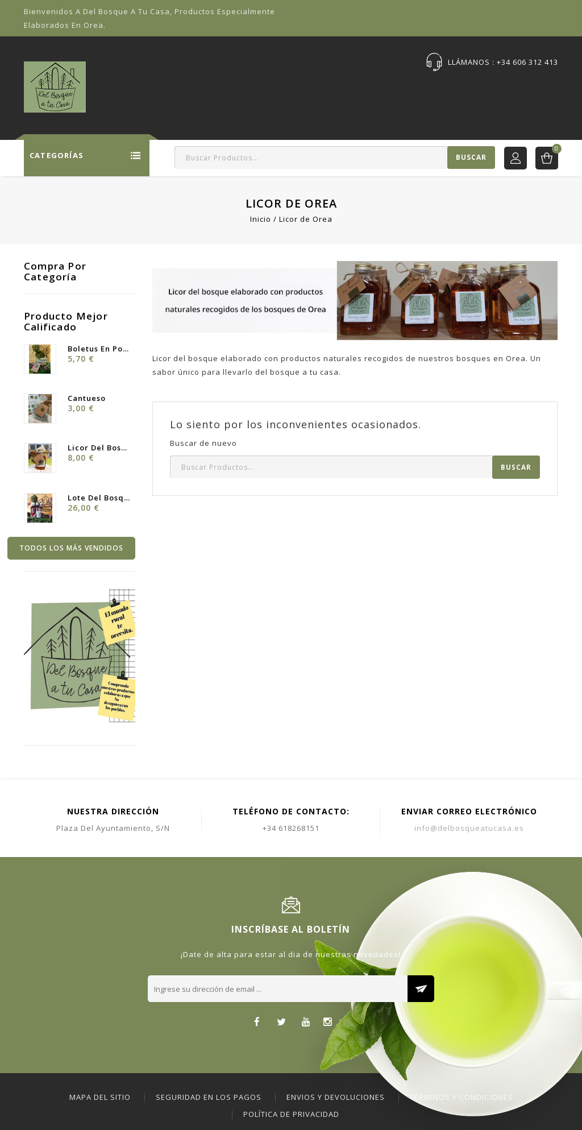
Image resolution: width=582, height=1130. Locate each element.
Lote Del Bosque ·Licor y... (99, 497)
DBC (550, 89)
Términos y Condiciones (461, 1097)
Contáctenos (499, 89)
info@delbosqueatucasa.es (469, 828)
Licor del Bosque (99, 447)
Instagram (327, 1022)
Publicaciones (425, 89)
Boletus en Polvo (99, 348)
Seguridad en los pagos (208, 1097)
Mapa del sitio (100, 1097)
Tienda (183, 89)
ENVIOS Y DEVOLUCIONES (335, 1097)
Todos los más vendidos (71, 548)
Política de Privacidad (291, 1114)
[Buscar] (334, 157)
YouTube (306, 1022)
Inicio (140, 89)
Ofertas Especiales (254, 89)
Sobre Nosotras (344, 89)
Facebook (257, 1022)
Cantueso (87, 398)
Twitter (281, 1022)
